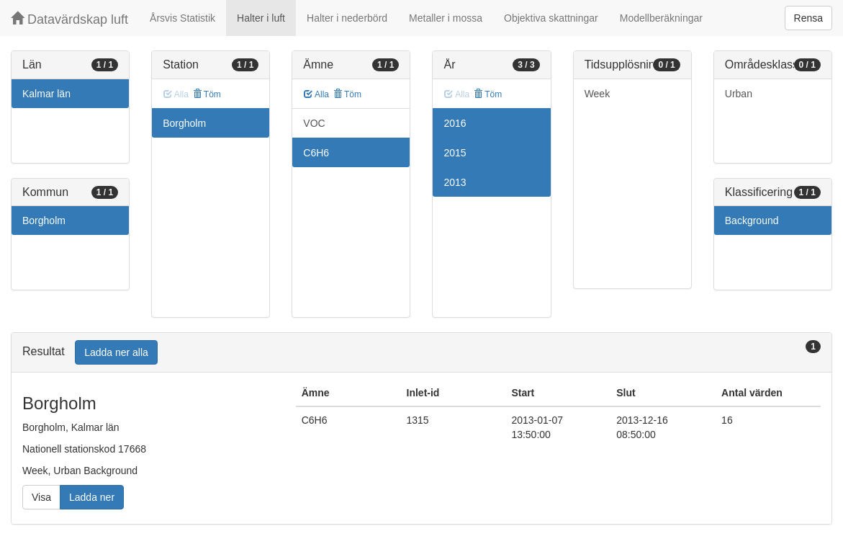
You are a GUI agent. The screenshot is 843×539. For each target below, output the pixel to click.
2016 (454, 123)
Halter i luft (261, 18)
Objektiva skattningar (551, 18)
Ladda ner (91, 497)
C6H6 (316, 153)
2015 (454, 153)
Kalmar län (46, 93)
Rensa (808, 18)
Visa (41, 497)
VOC (314, 123)
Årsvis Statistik (182, 18)
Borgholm (44, 220)
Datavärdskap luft (69, 19)
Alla (316, 94)
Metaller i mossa (445, 18)
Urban (738, 93)
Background (752, 220)
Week (597, 93)
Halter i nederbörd (347, 18)
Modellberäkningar (661, 18)
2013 (454, 182)
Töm (207, 94)
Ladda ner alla (116, 352)
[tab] (421, 353)
